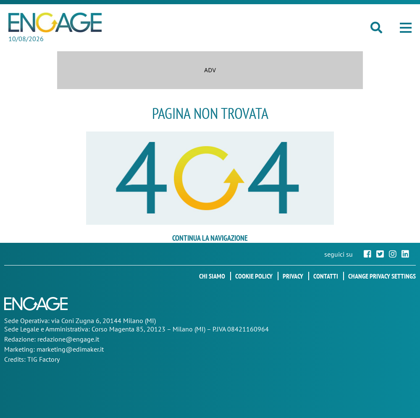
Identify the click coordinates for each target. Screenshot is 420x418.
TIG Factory (43, 359)
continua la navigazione (210, 238)
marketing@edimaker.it (70, 349)
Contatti (325, 276)
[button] (406, 28)
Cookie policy (254, 276)
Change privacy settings (382, 276)
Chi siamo (212, 276)
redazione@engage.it (68, 339)
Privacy (293, 276)
